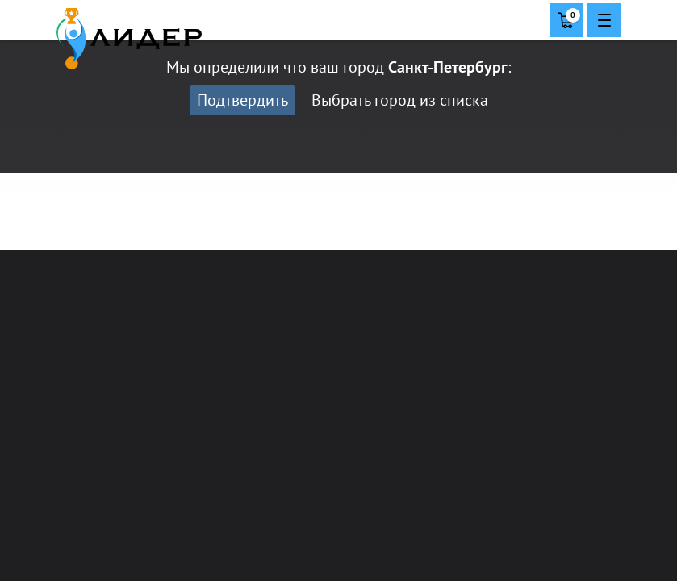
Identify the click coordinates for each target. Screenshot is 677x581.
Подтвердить (242, 100)
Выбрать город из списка (399, 100)
